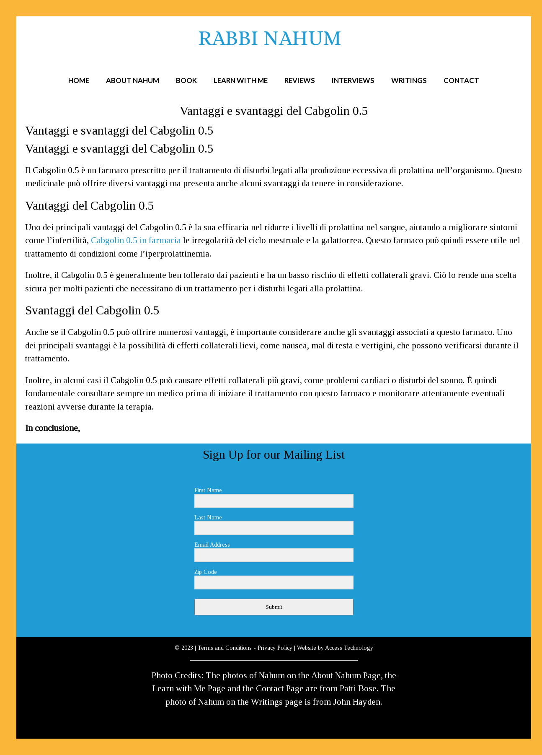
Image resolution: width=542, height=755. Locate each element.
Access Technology (349, 648)
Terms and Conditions (225, 648)
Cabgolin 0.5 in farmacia (136, 240)
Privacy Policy (275, 648)
